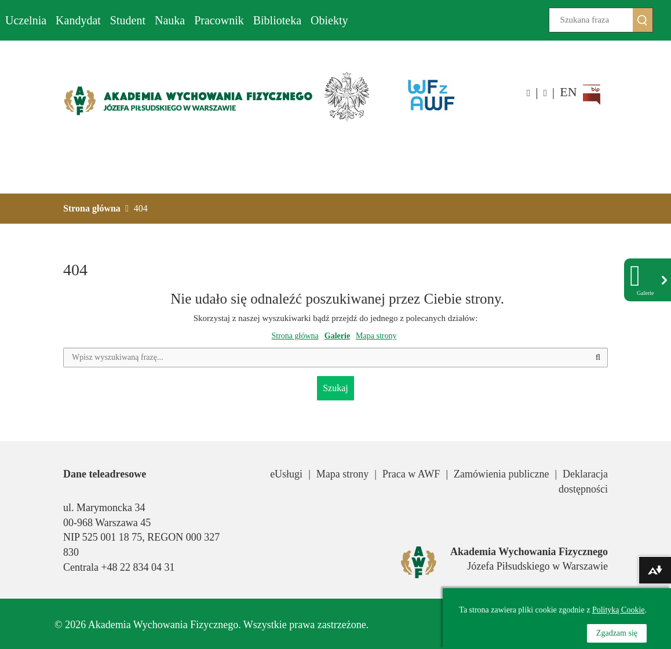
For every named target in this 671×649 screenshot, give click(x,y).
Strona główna (295, 335)
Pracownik (219, 20)
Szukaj (652, 20)
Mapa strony (376, 335)
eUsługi (286, 474)
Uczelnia (25, 20)
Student (127, 20)
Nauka (170, 20)
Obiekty (329, 20)
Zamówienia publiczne (501, 474)
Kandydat (78, 20)
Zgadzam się (616, 633)
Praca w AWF (411, 474)
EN (568, 92)
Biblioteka (277, 20)
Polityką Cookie (618, 610)
